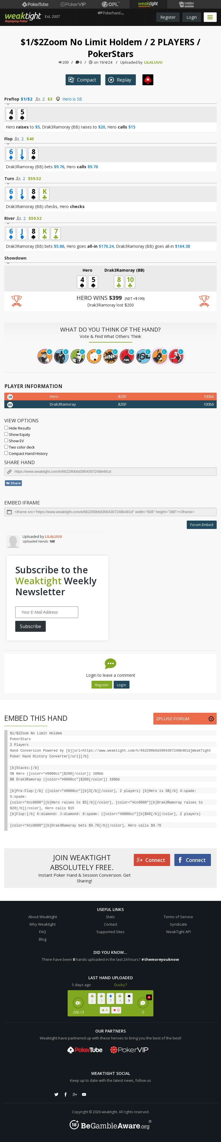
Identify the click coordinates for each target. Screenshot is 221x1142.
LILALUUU (153, 62)
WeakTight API (178, 931)
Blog (42, 939)
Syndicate (178, 924)
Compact (82, 80)
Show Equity (17, 434)
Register (168, 17)
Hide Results (17, 428)
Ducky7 (120, 984)
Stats (110, 916)
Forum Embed (201, 524)
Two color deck (19, 447)
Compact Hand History (26, 453)
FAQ (42, 931)
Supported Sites (110, 931)
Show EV (14, 440)
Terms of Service (178, 916)
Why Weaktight (42, 924)
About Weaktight (42, 916)
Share (13, 483)
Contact (110, 924)
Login (191, 17)
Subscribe (30, 626)
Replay (119, 80)
